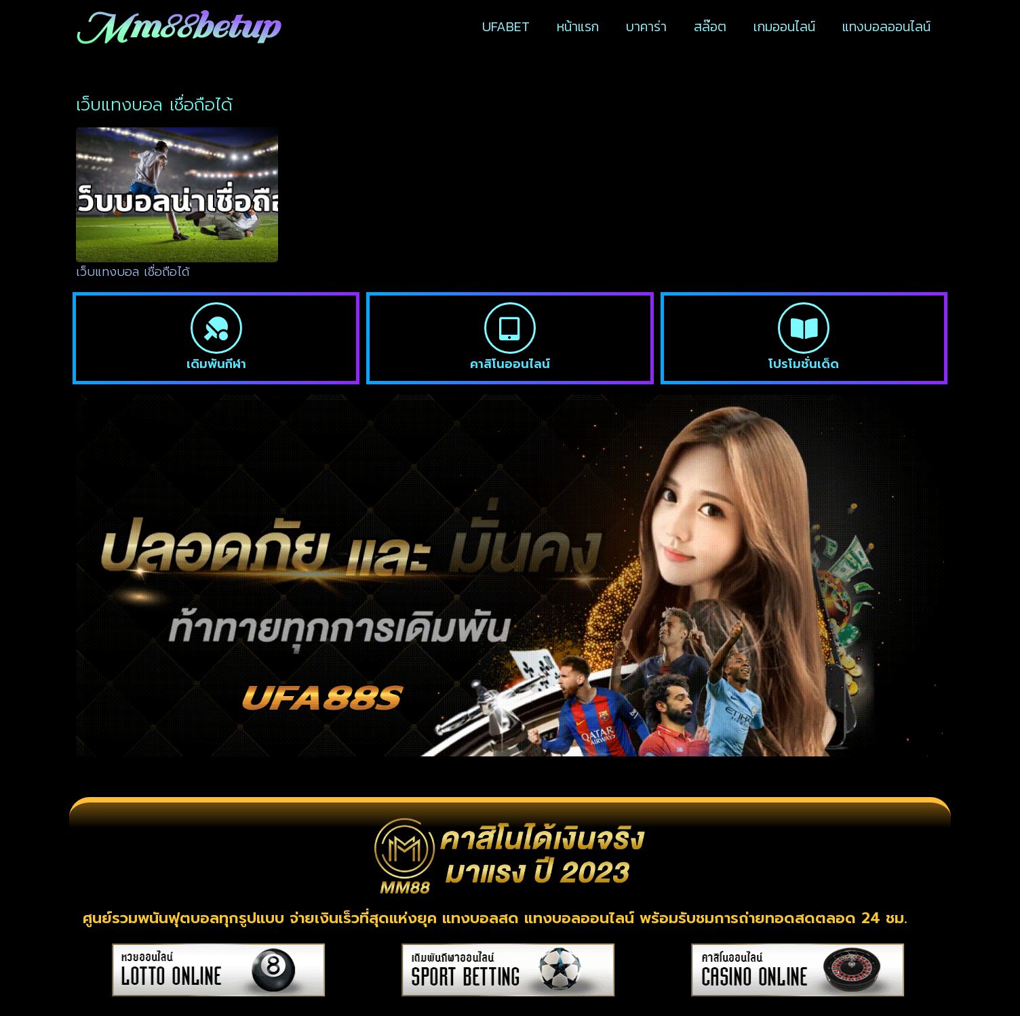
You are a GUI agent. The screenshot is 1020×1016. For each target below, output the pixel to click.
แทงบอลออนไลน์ (886, 26)
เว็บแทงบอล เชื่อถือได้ (132, 271)
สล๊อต (710, 26)
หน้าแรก (578, 26)
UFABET (506, 26)
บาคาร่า (646, 26)
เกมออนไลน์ (784, 26)
